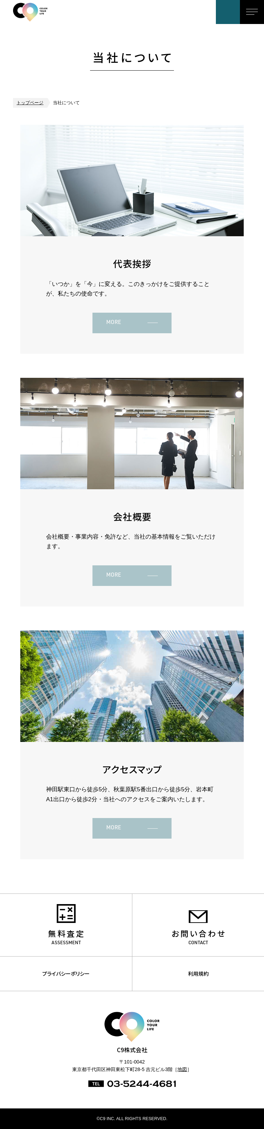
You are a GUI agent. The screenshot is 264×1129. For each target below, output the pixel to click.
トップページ (29, 102)
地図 (182, 1069)
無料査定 (66, 933)
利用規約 (198, 973)
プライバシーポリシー (66, 973)
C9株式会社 (41, 12)
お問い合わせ (228, 12)
